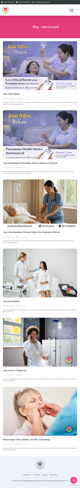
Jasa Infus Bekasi (11, 301)
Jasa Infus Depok (11, 94)
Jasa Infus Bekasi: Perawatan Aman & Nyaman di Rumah (30, 163)
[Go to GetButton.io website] (73, 485)
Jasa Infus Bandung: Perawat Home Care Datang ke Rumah (31, 232)
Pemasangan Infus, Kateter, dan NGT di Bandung (26, 439)
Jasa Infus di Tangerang (14, 370)
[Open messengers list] (73, 480)
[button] (71, 10)
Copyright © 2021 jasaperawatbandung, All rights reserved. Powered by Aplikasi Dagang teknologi (40, 480)
